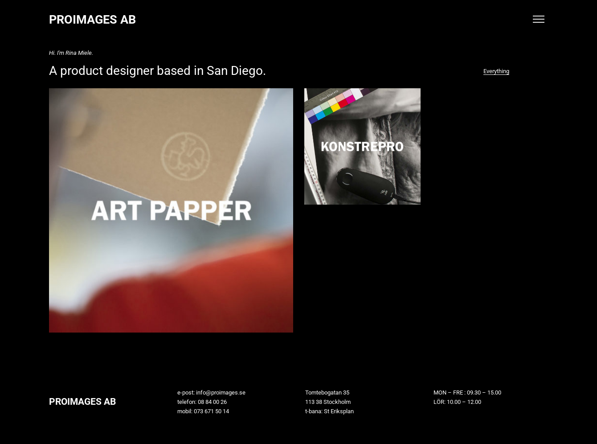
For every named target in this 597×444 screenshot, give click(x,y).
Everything (496, 71)
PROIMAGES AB (92, 20)
